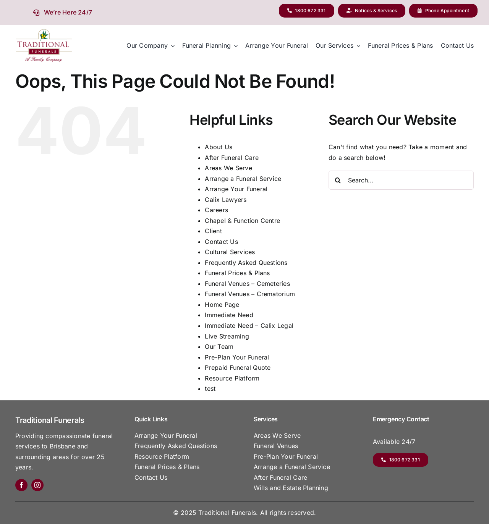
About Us (218, 147)
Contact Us (221, 241)
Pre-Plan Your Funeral (237, 357)
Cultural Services (230, 252)
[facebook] (21, 485)
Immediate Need (229, 315)
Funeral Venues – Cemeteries (247, 283)
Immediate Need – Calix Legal (249, 325)
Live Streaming (227, 336)
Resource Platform (232, 378)
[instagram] (37, 485)
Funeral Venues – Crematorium (250, 294)
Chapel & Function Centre (242, 220)
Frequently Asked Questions (246, 262)
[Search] (338, 180)
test (210, 388)
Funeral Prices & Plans (237, 273)
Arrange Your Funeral (236, 189)
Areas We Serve (228, 168)
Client (213, 231)
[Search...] (401, 180)
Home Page (222, 304)
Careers (216, 210)
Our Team (219, 346)
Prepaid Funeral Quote (237, 367)
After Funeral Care (231, 157)
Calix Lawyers (225, 199)
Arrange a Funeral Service (243, 178)
